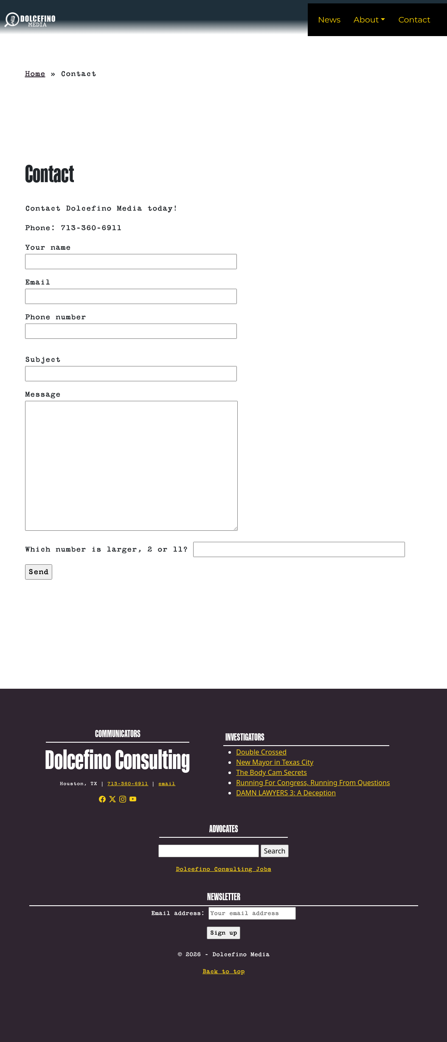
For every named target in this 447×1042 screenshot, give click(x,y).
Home (35, 74)
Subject (131, 366)
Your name (131, 254)
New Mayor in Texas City (274, 762)
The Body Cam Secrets (271, 772)
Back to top (223, 971)
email (166, 783)
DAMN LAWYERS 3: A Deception (286, 792)
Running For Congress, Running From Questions (313, 782)
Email (131, 289)
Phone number (131, 324)
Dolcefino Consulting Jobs (223, 869)
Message (131, 461)
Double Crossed (261, 752)
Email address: (223, 913)
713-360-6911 (127, 783)
